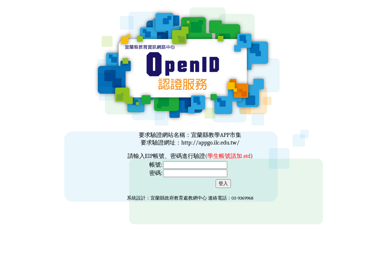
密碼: (155, 173)
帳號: (155, 165)
